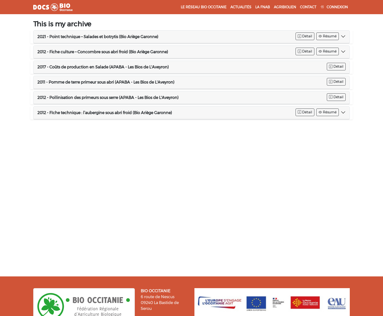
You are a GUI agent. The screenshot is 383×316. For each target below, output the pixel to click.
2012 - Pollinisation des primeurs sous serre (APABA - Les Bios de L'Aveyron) (108, 97)
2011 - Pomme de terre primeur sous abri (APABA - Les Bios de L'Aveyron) (105, 82)
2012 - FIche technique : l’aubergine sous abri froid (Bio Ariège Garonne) (104, 112)
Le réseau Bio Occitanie (203, 7)
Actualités (240, 7)
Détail (305, 36)
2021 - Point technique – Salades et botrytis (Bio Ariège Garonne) (97, 36)
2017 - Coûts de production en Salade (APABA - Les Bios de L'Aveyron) (103, 67)
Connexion (334, 7)
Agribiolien (285, 7)
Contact (308, 7)
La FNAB (262, 7)
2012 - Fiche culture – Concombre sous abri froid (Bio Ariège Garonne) (102, 52)
